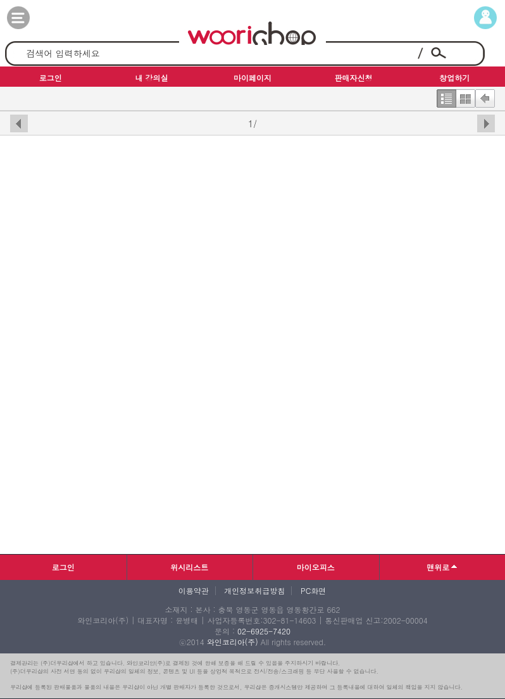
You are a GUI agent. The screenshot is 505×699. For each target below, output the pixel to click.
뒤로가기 (485, 95)
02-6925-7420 (263, 631)
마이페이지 (474, 17)
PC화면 (313, 590)
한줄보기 (446, 95)
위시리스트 (189, 567)
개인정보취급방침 (254, 590)
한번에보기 (465, 95)
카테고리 (31, 17)
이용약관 (193, 590)
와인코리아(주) (232, 641)
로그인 (63, 567)
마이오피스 (316, 567)
